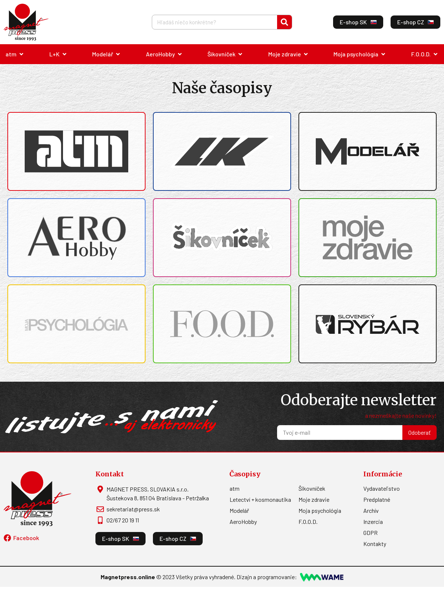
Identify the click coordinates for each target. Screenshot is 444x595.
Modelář (239, 510)
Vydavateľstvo (381, 488)
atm (235, 488)
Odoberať (419, 432)
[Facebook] (7, 538)
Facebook (26, 537)
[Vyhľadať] (284, 22)
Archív (371, 510)
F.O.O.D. (308, 521)
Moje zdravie (313, 499)
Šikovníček (311, 488)
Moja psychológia (319, 510)
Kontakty (374, 543)
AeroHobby (243, 521)
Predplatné (376, 499)
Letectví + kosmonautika (260, 499)
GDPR (370, 532)
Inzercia (373, 521)
